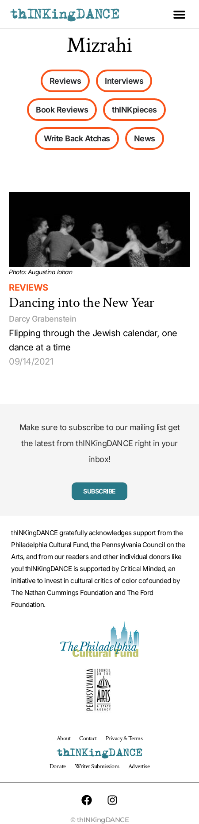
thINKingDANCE (64, 14)
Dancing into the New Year (81, 303)
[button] (179, 14)
